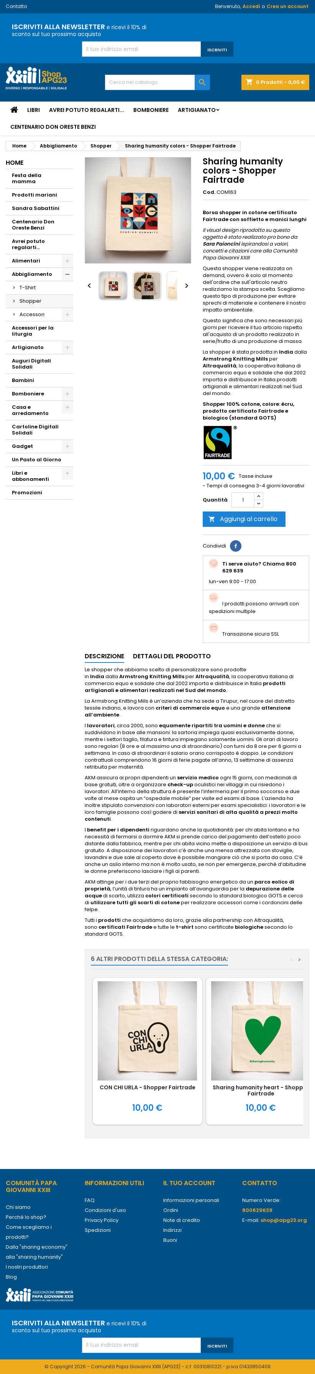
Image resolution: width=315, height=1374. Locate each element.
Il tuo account (189, 1183)
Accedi (251, 6)
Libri (33, 110)
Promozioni (27, 492)
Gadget (22, 446)
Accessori (32, 314)
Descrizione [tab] (104, 656)
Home (14, 162)
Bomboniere (151, 110)
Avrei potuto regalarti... (86, 110)
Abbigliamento (32, 274)
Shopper (30, 301)
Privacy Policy (101, 1220)
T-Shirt (28, 287)
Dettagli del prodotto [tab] (172, 656)
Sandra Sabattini (35, 208)
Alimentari (26, 260)
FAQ (90, 1200)
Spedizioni (98, 1230)
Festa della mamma (26, 178)
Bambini (23, 380)
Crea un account (287, 6)
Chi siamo (18, 1207)
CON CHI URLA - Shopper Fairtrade (147, 1087)
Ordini (170, 1210)
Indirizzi (172, 1230)
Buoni (170, 1240)
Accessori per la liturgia (33, 331)
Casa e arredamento (30, 410)
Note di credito (181, 1220)
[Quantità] (242, 500)
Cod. (209, 192)
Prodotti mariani (34, 194)
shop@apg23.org (284, 1220)
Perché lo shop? (26, 1217)
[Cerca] (157, 82)
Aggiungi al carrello (242, 519)
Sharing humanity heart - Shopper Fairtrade (261, 1090)
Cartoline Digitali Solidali (35, 429)
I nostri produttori (27, 1267)
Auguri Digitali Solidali (31, 364)
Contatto (16, 6)
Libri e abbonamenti (30, 476)
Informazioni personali (191, 1200)
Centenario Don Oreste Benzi (53, 127)
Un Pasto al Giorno (36, 459)
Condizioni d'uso (105, 1210)
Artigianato (197, 110)
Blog (11, 1277)
